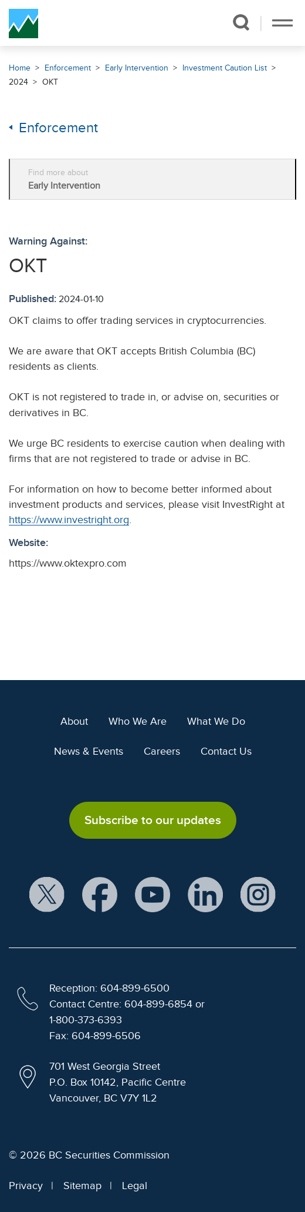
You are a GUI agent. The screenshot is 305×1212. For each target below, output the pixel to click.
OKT (50, 82)
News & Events (88, 751)
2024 (18, 82)
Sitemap (82, 1185)
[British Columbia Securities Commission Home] (23, 23)
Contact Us (226, 751)
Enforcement (68, 67)
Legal (134, 1185)
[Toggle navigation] (282, 23)
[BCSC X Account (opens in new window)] (46, 895)
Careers (162, 751)
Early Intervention (136, 67)
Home (19, 67)
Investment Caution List (224, 67)
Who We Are (138, 721)
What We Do (216, 721)
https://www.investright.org (69, 519)
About (74, 721)
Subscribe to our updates (152, 820)
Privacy (26, 1185)
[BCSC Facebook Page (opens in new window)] (99, 895)
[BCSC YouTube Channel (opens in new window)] (152, 895)
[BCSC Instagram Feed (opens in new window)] (258, 895)
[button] (241, 22)
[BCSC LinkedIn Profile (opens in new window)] (205, 895)
